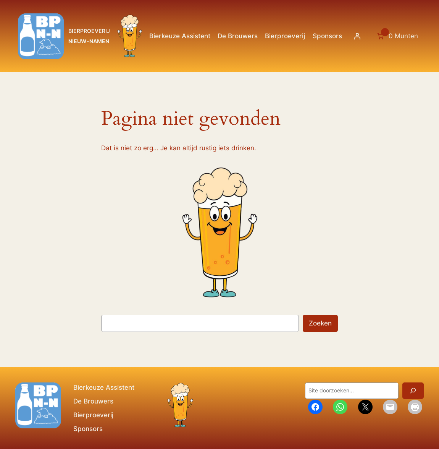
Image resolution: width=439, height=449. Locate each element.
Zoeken (320, 323)
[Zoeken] (413, 390)
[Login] (357, 36)
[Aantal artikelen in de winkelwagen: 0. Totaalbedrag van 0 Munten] (397, 36)
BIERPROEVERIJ (89, 31)
